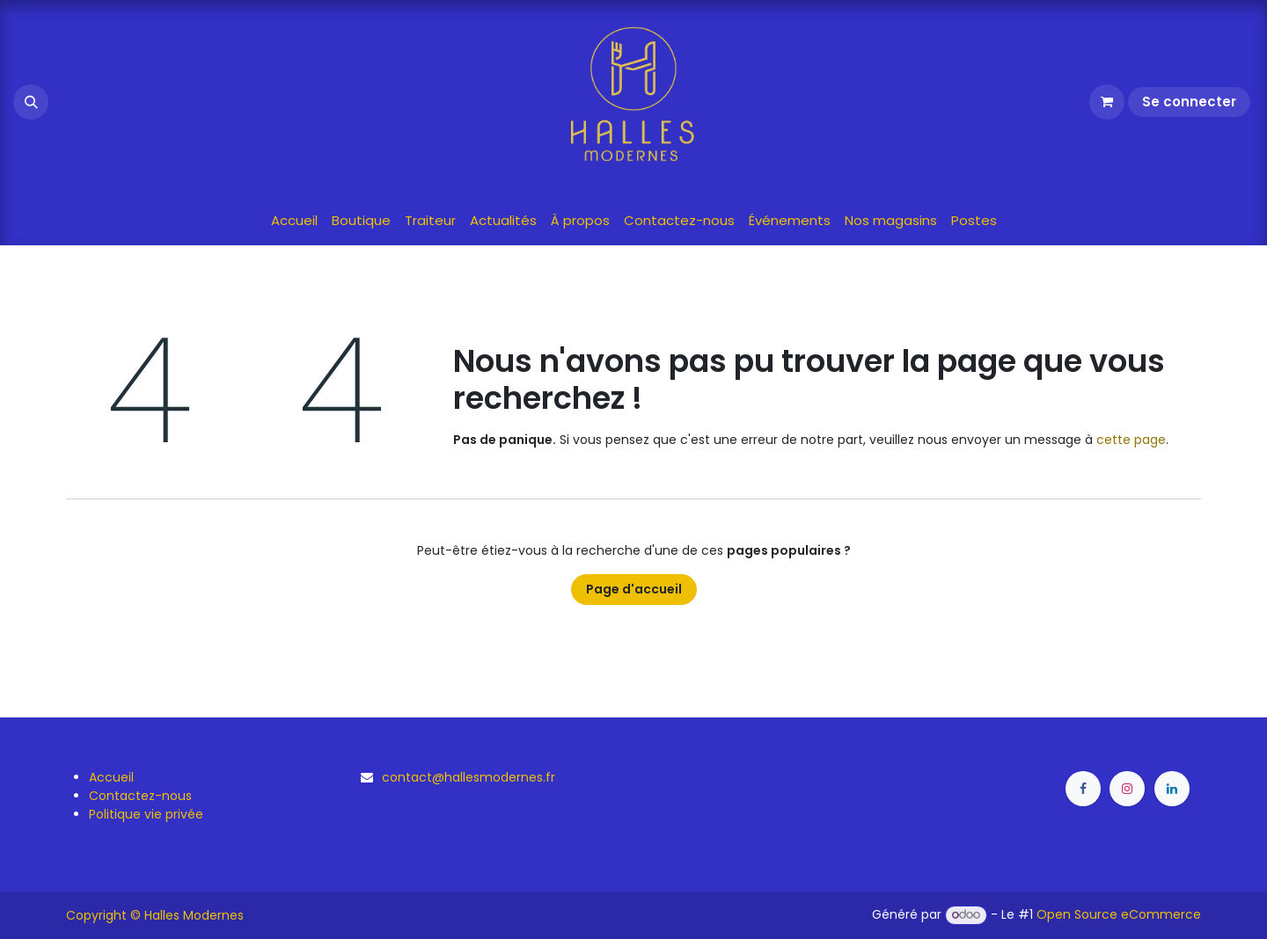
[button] (30, 102)
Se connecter (1189, 101)
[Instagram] (1127, 788)
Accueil (111, 777)
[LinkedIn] (1172, 788)
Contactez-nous (140, 795)
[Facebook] (1083, 788)
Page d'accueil (634, 589)
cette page (1131, 439)
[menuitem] (294, 221)
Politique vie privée (146, 814)
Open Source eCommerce (1118, 914)
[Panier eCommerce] (1106, 102)
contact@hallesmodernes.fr (468, 777)
